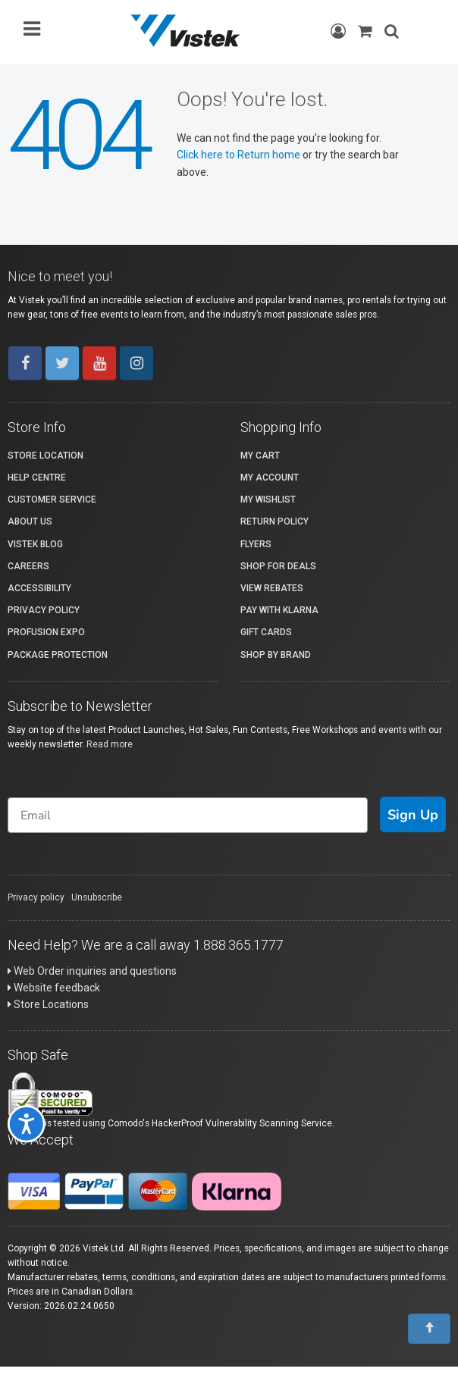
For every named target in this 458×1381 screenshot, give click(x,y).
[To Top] (429, 1329)
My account (269, 477)
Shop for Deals (278, 566)
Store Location (45, 455)
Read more (109, 744)
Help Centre (37, 477)
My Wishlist (268, 499)
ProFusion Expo (46, 632)
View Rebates (271, 588)
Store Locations (48, 1004)
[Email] (188, 815)
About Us (30, 521)
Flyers (255, 544)
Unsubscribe (96, 897)
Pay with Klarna (279, 610)
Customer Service (52, 499)
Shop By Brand (275, 655)
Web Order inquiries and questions (92, 971)
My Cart (260, 455)
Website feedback (54, 988)
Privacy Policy (44, 610)
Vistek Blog (35, 544)
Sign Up (412, 815)
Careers (28, 566)
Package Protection (58, 655)
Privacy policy (36, 897)
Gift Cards (266, 632)
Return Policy (274, 521)
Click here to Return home (240, 155)
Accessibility (39, 588)
